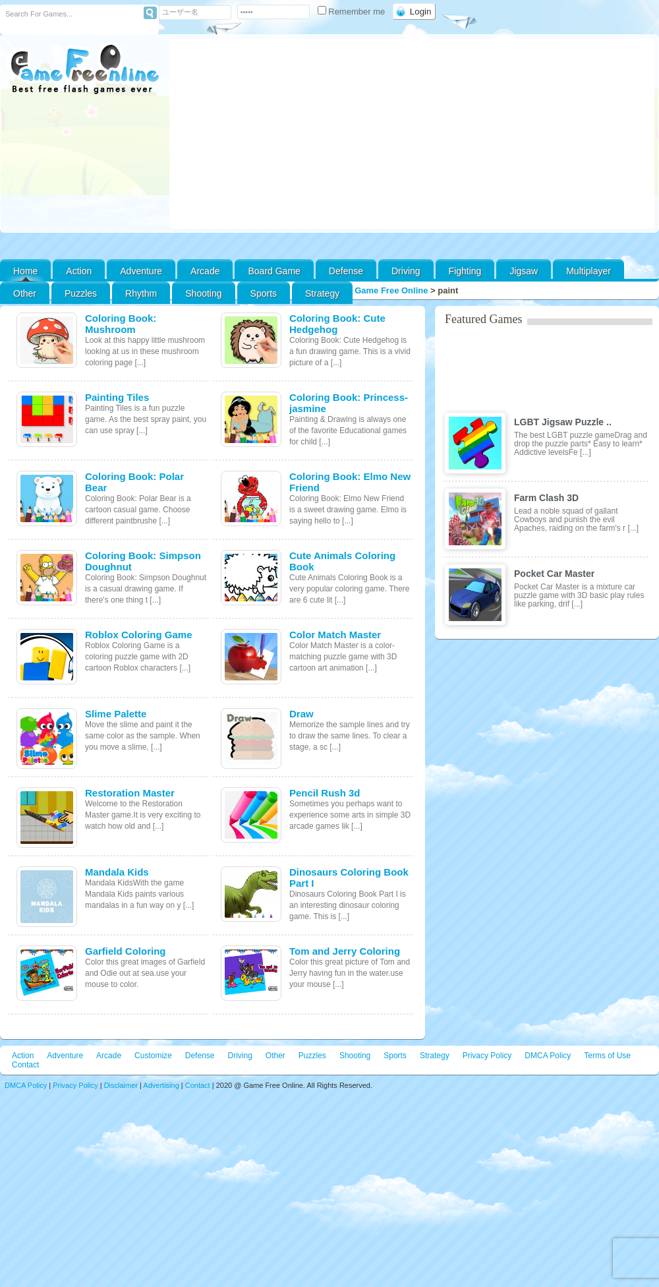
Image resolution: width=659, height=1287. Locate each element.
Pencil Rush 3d (324, 792)
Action (79, 271)
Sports (263, 293)
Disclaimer (121, 1085)
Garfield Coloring (125, 951)
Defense (346, 271)
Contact (25, 1064)
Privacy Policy (487, 1055)
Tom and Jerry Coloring (344, 951)
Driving (405, 271)
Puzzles (81, 293)
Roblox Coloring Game (138, 634)
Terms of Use (607, 1055)
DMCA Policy (548, 1055)
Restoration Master (130, 792)
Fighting (465, 271)
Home (25, 271)
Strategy (322, 293)
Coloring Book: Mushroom (120, 324)
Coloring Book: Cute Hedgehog (337, 324)
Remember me (352, 11)
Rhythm (141, 293)
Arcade (204, 271)
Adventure (141, 271)
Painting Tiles (117, 397)
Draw (301, 713)
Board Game (274, 271)
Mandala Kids (117, 872)
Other (275, 1055)
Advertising (161, 1085)
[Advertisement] (412, 134)
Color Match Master (335, 634)
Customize (153, 1055)
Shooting (203, 293)
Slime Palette (115, 713)
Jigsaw (523, 271)
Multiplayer (588, 271)
